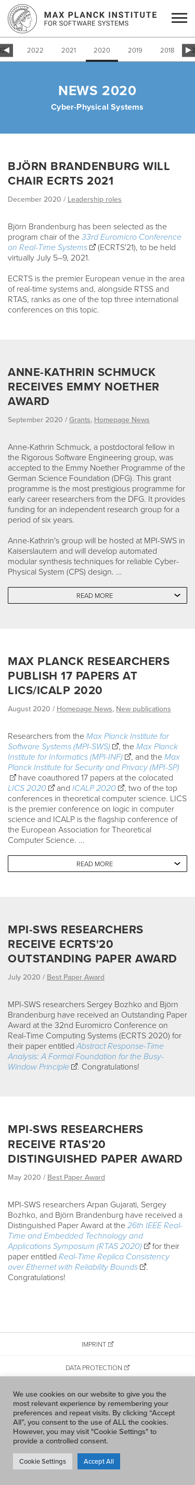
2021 (68, 50)
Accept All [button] (99, 1461)
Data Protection (94, 1367)
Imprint (94, 1344)
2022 (35, 50)
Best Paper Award (76, 977)
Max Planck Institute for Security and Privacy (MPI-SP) (94, 762)
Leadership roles (95, 199)
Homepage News (122, 419)
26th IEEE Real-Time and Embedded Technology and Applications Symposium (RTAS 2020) (95, 1235)
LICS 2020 (27, 787)
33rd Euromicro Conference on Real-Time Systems (94, 242)
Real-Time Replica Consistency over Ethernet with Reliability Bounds (89, 1261)
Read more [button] (94, 595)
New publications (143, 709)
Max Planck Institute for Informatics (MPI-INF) (93, 751)
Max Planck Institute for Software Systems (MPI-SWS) (88, 741)
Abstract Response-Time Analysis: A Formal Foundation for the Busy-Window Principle (86, 1056)
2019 (135, 50)
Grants (79, 419)
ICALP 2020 (94, 787)
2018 (167, 50)
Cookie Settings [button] (42, 1461)
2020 (102, 50)
